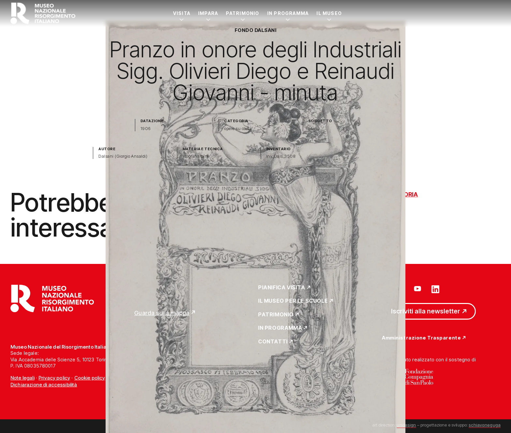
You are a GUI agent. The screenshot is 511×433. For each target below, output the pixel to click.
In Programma (288, 13)
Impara (208, 13)
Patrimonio (242, 13)
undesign (406, 424)
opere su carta (238, 128)
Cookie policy (89, 378)
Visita (181, 13)
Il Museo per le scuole (293, 301)
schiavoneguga (485, 424)
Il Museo (329, 13)
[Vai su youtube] (418, 289)
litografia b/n (195, 156)
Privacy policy (54, 378)
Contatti (273, 342)
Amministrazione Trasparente (421, 338)
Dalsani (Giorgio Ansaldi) (122, 156)
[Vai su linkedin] (435, 289)
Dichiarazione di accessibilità (43, 385)
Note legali (22, 378)
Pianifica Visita (281, 288)
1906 (145, 128)
